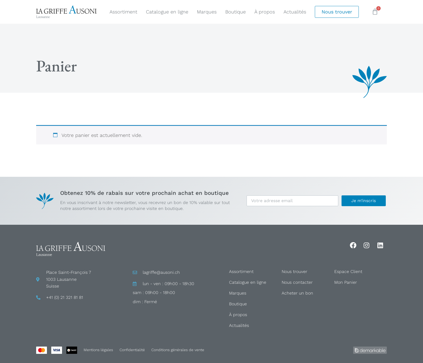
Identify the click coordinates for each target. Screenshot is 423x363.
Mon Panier (345, 282)
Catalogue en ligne (167, 12)
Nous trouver (294, 271)
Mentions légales (98, 350)
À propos (264, 12)
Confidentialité (132, 350)
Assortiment (123, 12)
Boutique (235, 12)
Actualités (295, 12)
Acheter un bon (297, 293)
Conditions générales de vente (177, 350)
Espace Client (348, 271)
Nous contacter (297, 282)
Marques (207, 12)
